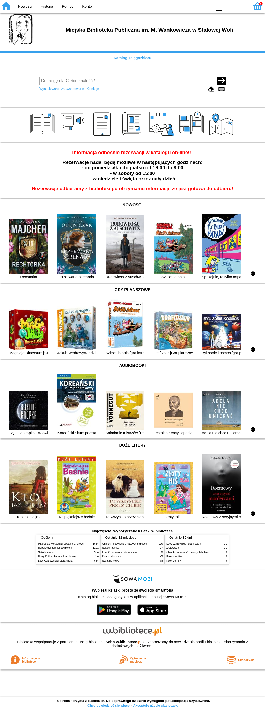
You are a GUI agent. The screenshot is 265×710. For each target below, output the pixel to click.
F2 (239, 6)
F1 (227, 6)
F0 (218, 6)
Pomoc (67, 6)
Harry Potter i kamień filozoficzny (57, 556)
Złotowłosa (172, 547)
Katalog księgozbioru (132, 58)
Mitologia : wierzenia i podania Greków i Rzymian (66, 543)
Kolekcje (92, 89)
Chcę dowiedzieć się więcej (108, 705)
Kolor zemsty (173, 560)
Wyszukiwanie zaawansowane (61, 89)
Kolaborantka (174, 556)
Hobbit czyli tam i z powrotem (55, 547)
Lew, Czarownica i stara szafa (55, 560)
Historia (47, 6)
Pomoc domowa (111, 556)
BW (186, 6)
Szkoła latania (46, 552)
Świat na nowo (110, 560)
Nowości (25, 6)
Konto (87, 6)
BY (207, 6)
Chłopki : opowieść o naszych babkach (124, 543)
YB (196, 6)
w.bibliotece (129, 642)
